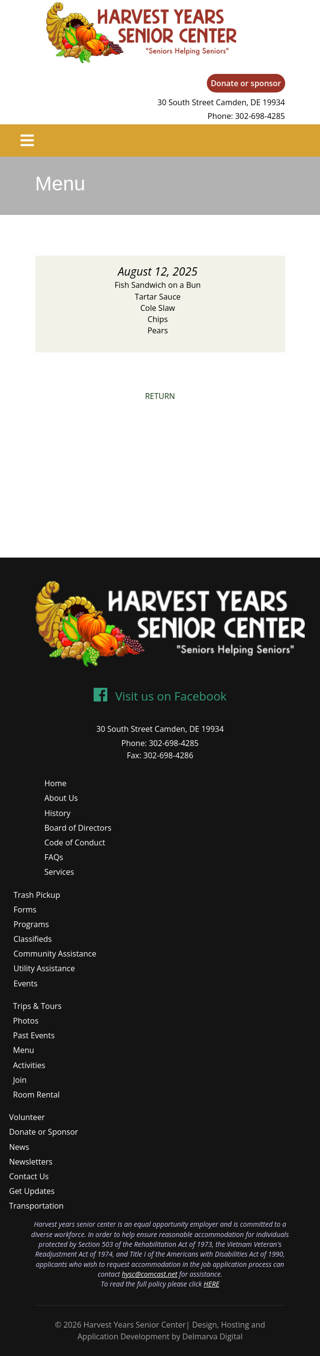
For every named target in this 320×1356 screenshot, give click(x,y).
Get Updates (32, 1191)
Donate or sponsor (246, 83)
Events (26, 983)
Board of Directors (78, 827)
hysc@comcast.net (149, 1274)
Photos (26, 1020)
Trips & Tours (37, 1006)
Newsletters (31, 1161)
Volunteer (27, 1117)
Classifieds (33, 939)
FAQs (54, 857)
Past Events (34, 1035)
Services (59, 871)
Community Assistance (55, 953)
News (19, 1147)
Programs (31, 924)
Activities (29, 1065)
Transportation (36, 1205)
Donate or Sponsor (43, 1131)
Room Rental (36, 1094)
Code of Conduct (75, 842)
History (58, 813)
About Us (61, 798)
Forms (25, 909)
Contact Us (29, 1176)
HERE (211, 1283)
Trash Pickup (37, 894)
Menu (23, 1050)
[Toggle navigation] (27, 140)
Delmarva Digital (212, 1336)
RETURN (160, 396)
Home (56, 783)
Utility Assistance (44, 968)
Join (20, 1080)
